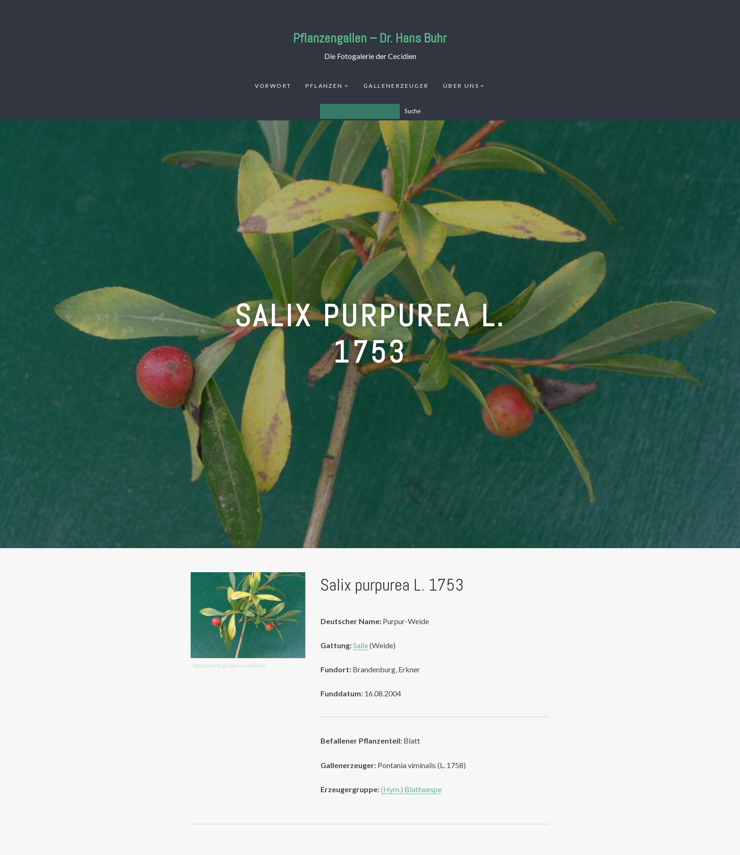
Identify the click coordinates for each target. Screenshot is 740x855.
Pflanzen (324, 85)
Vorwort (273, 85)
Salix (360, 645)
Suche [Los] (412, 111)
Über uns (461, 85)
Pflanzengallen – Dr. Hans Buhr (370, 38)
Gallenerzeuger (396, 85)
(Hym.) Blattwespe (411, 789)
